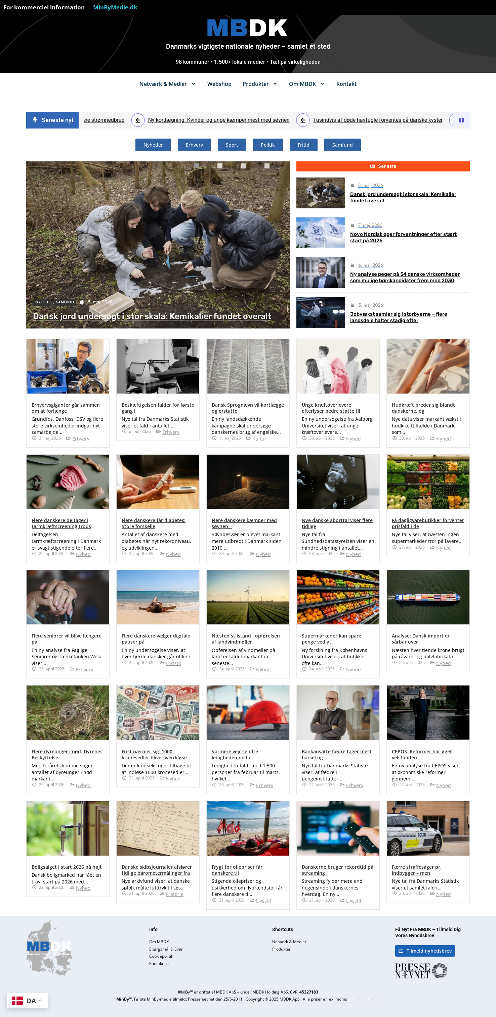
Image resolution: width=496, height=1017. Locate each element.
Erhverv (80, 439)
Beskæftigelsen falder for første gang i (158, 408)
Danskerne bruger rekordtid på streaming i (337, 870)
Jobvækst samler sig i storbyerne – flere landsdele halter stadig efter (398, 317)
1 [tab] (204, 168)
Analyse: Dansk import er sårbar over (421, 638)
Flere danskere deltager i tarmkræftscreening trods (61, 523)
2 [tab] (227, 168)
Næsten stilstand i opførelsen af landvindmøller (246, 638)
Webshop (219, 84)
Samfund (65, 302)
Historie (174, 894)
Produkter (260, 84)
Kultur (259, 439)
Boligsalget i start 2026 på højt (67, 867)
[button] (167, 84)
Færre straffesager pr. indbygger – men (417, 870)
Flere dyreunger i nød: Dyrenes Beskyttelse (67, 754)
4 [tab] (274, 168)
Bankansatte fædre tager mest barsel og (337, 754)
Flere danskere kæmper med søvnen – (244, 523)
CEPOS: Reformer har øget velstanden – (422, 754)
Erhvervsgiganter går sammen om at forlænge (66, 408)
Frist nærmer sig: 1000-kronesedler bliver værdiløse (154, 754)
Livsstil (173, 663)
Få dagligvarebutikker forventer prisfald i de (428, 523)
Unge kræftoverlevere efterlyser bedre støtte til (331, 408)
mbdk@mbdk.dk (365, 999)
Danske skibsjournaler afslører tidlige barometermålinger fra (157, 870)
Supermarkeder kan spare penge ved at (331, 638)
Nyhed (41, 302)
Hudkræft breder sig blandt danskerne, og (423, 408)
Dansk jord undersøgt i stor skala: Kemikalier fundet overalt (152, 316)
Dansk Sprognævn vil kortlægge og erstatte (248, 408)
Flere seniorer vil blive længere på (66, 638)
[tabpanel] (158, 244)
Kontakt (346, 84)
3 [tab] (251, 168)
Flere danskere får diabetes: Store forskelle (153, 523)
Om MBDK (307, 84)
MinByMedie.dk (115, 7)
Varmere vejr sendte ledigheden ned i (235, 754)
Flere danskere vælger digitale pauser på (156, 638)
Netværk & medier (167, 84)
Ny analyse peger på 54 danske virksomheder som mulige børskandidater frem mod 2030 (405, 277)
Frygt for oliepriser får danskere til (237, 870)
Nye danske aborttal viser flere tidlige (337, 523)
